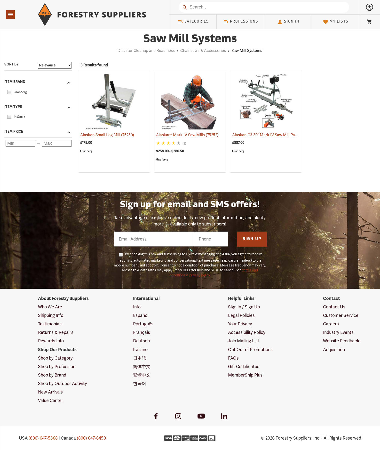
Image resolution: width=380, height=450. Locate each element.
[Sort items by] (55, 65)
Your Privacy (240, 324)
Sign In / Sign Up (244, 307)
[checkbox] (9, 91)
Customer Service (340, 315)
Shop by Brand (52, 375)
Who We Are (50, 307)
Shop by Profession (56, 366)
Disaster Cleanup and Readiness (146, 50)
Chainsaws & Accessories (203, 50)
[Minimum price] (20, 143)
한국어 (139, 383)
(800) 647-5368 (43, 438)
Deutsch (141, 341)
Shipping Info (50, 315)
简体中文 (141, 366)
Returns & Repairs (55, 332)
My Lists (336, 22)
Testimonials (50, 324)
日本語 (139, 358)
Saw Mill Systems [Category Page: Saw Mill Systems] (190, 39)
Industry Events (338, 332)
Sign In (288, 22)
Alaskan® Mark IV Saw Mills (187, 135)
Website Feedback (341, 341)
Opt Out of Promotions (250, 349)
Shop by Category (55, 358)
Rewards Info (51, 341)
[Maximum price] (57, 143)
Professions (241, 22)
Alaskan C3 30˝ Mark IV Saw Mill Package (275, 135)
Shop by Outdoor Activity (62, 383)
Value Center (50, 400)
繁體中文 (141, 375)
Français (141, 332)
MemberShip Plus (245, 375)
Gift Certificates (243, 366)
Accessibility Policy (246, 332)
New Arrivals (50, 392)
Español (140, 315)
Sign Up (252, 239)
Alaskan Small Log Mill (107, 135)
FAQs (233, 358)
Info (137, 307)
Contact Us (334, 307)
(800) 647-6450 (91, 438)
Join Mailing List (243, 341)
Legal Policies (241, 315)
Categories (193, 22)
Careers (331, 324)
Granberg (86, 151)
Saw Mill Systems (246, 50)
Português (143, 324)
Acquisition (334, 349)
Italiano (140, 349)
